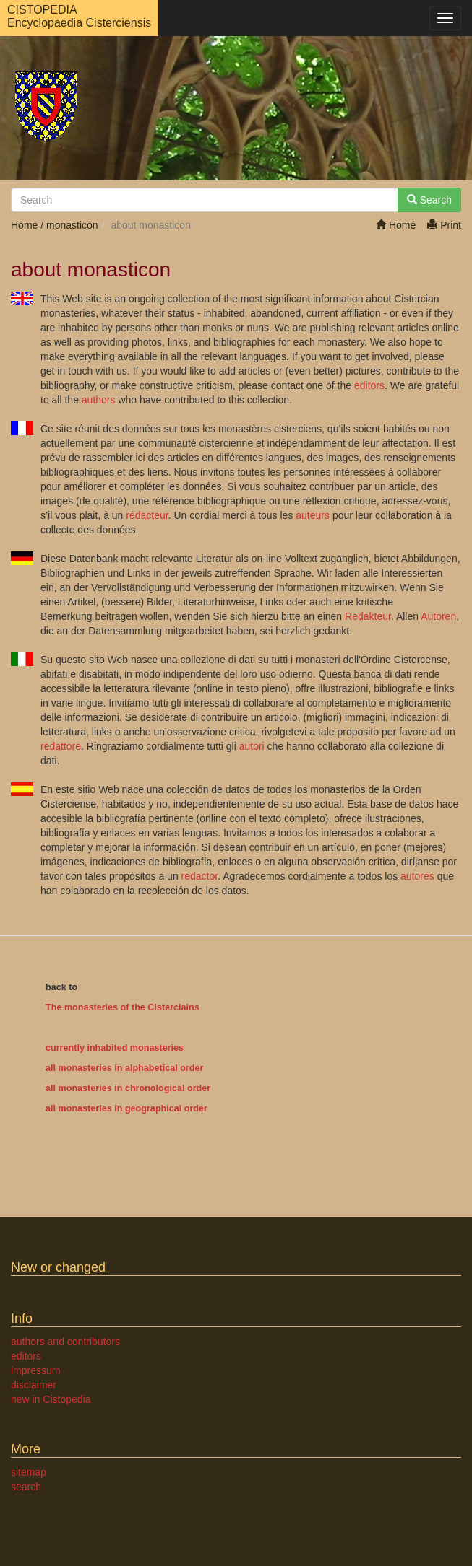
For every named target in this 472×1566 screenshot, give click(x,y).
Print (444, 225)
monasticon (72, 225)
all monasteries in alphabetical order (124, 1068)
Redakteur (368, 616)
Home (396, 225)
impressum (35, 1370)
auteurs (313, 515)
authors (99, 400)
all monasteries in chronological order (128, 1088)
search (26, 1486)
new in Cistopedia (51, 1399)
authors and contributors (65, 1341)
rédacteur (147, 515)
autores (417, 876)
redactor (199, 876)
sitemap (28, 1472)
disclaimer (33, 1385)
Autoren (438, 616)
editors (369, 385)
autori (252, 746)
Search (429, 200)
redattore (60, 746)
